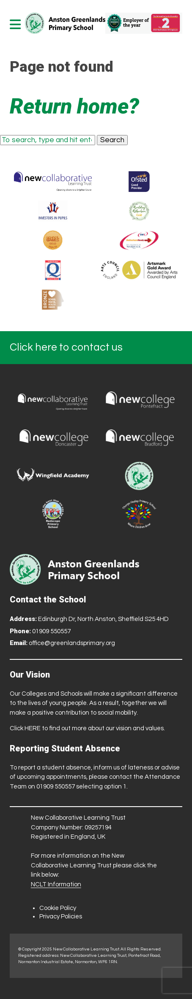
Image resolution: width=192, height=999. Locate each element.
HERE (33, 728)
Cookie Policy (57, 908)
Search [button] (112, 140)
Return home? (74, 106)
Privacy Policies (60, 916)
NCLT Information (56, 884)
